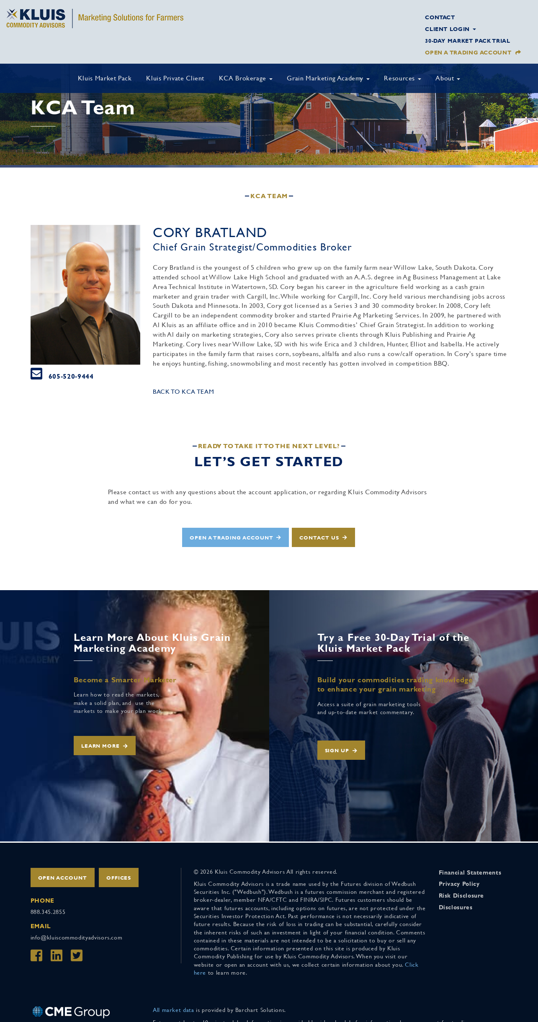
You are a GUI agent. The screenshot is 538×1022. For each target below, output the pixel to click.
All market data (173, 1010)
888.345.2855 (48, 911)
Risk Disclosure (461, 895)
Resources (402, 78)
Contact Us (319, 538)
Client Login (450, 29)
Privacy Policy (459, 883)
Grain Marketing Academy (328, 78)
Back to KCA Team (183, 391)
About (447, 78)
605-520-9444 (71, 376)
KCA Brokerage (246, 78)
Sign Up (337, 751)
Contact (440, 17)
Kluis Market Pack (105, 78)
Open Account (63, 878)
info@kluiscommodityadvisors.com (77, 937)
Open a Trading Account (468, 52)
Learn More (100, 746)
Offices (118, 878)
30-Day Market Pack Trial (467, 41)
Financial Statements (470, 872)
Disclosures (456, 907)
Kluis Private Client (175, 78)
